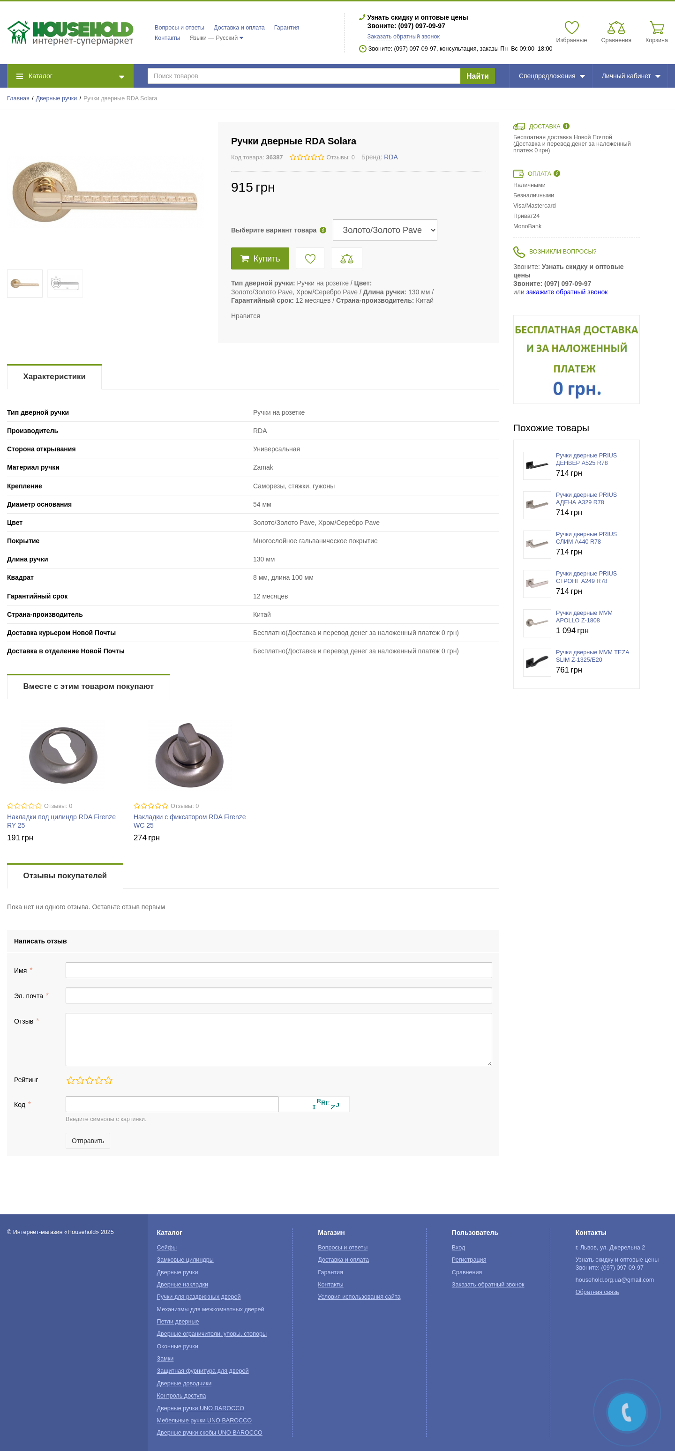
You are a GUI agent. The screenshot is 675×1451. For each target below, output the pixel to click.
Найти (477, 76)
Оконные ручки (177, 1346)
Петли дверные (178, 1321)
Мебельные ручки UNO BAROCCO (204, 1420)
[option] (576, 359)
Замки (165, 1358)
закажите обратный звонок (567, 292)
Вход (458, 1247)
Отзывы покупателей (65, 875)
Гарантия (287, 27)
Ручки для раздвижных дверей (199, 1297)
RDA (391, 157)
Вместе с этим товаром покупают (88, 686)
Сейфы (167, 1247)
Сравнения (467, 1272)
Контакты (167, 38)
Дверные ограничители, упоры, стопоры (212, 1334)
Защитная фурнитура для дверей (203, 1371)
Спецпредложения (552, 76)
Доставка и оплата (239, 27)
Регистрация (469, 1260)
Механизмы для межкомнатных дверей (210, 1309)
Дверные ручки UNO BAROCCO (201, 1408)
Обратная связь (597, 1292)
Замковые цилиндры (185, 1260)
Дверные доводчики (184, 1383)
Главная (18, 98)
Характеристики (54, 376)
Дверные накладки (182, 1284)
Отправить (88, 1140)
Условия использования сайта (359, 1297)
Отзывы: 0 (341, 157)
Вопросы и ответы (179, 27)
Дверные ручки (56, 98)
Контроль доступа (181, 1395)
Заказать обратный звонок (403, 36)
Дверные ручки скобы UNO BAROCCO (209, 1432)
